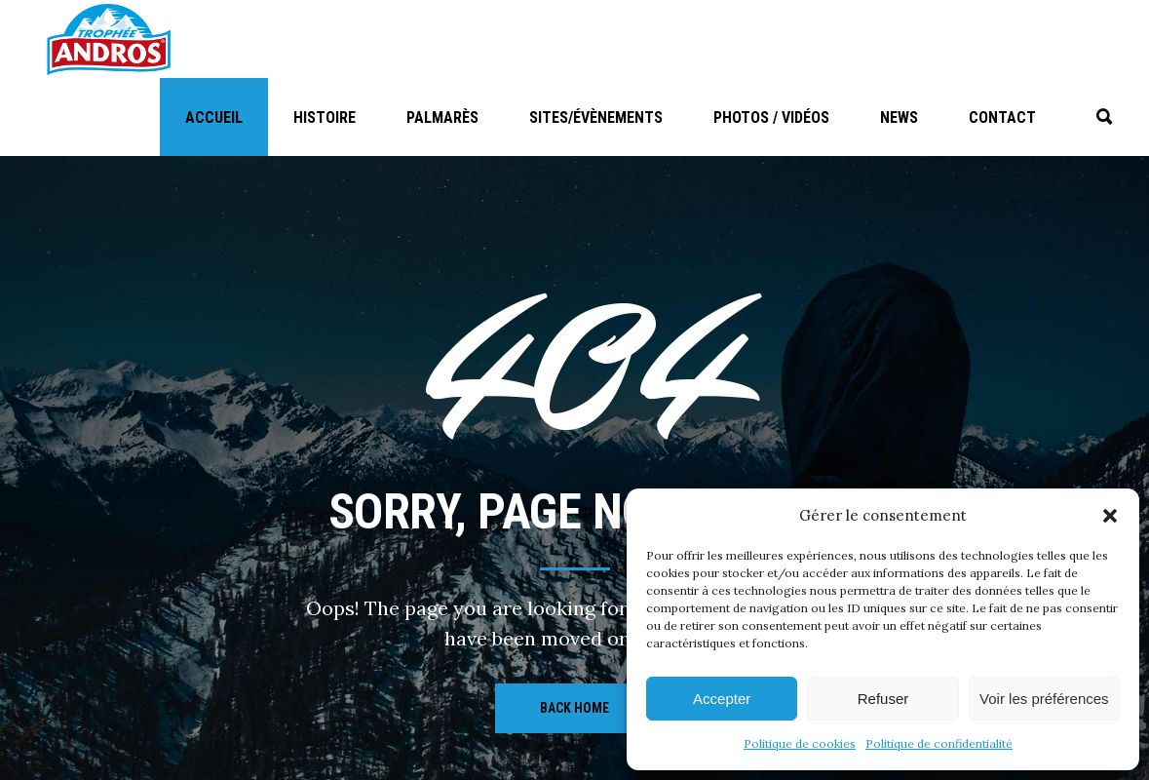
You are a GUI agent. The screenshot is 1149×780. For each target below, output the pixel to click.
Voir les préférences (1044, 698)
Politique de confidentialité (939, 743)
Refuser (883, 698)
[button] (1110, 516)
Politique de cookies (800, 743)
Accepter (721, 698)
